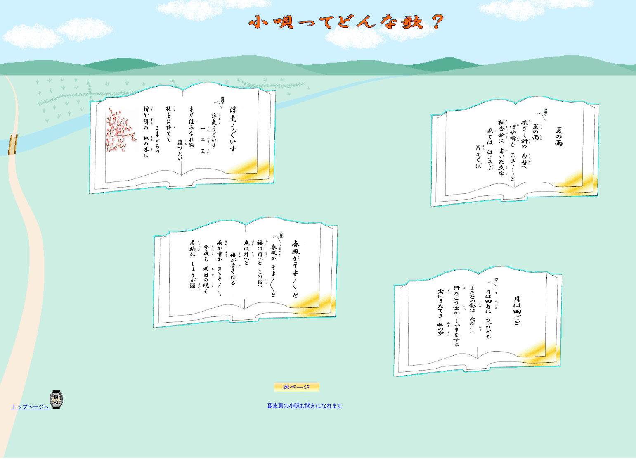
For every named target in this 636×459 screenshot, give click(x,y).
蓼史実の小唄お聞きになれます (305, 405)
